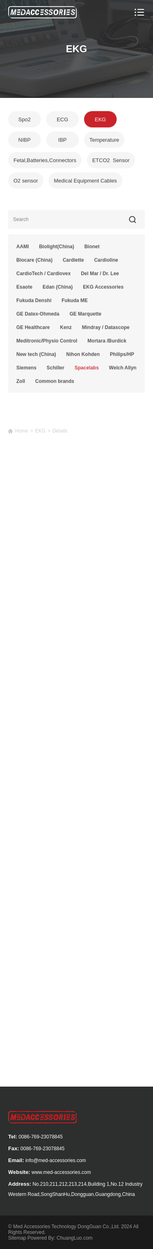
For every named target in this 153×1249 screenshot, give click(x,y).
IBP (62, 141)
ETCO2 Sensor (111, 161)
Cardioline (106, 262)
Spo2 (24, 120)
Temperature (104, 141)
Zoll (20, 383)
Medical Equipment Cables (85, 181)
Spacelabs (87, 370)
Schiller (55, 370)
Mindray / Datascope (106, 330)
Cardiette (73, 262)
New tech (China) (36, 356)
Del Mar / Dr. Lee (100, 276)
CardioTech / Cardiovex (43, 276)
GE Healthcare (33, 330)
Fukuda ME (75, 303)
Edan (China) (57, 289)
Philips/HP (122, 356)
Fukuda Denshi (33, 303)
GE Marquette (85, 316)
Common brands (54, 383)
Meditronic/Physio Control (46, 343)
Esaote (24, 289)
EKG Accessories (103, 289)
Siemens (26, 370)
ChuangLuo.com (75, 1238)
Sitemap (17, 1238)
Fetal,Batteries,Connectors (44, 161)
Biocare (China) (34, 262)
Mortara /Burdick (106, 343)
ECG (62, 120)
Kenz (66, 330)
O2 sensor (25, 181)
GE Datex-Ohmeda (37, 316)
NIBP (24, 141)
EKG (100, 120)
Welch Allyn (122, 370)
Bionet (92, 249)
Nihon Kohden (83, 356)
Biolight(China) (56, 249)
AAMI (22, 249)
